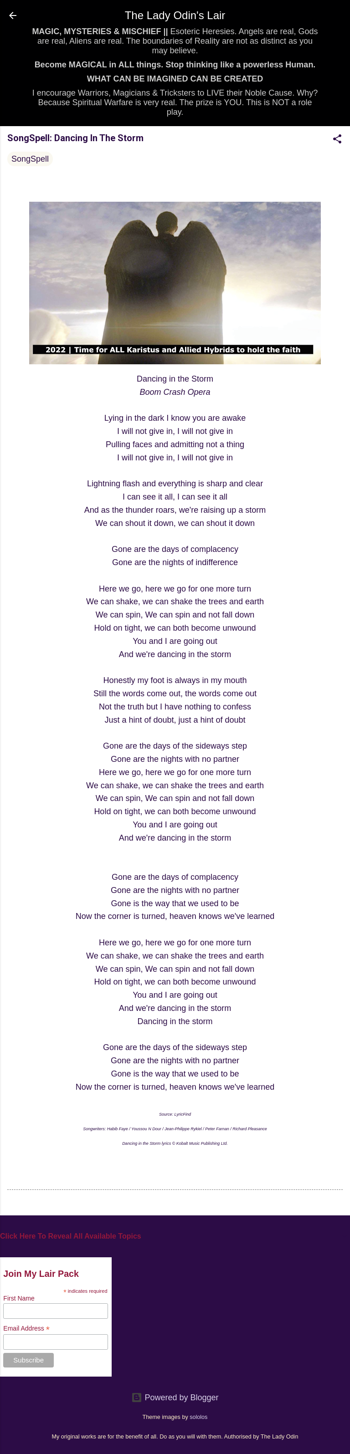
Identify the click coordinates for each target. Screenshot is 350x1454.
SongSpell (30, 158)
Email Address (26, 1328)
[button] (337, 140)
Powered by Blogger (174, 1397)
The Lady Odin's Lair (175, 15)
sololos (198, 1417)
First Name (18, 1298)
